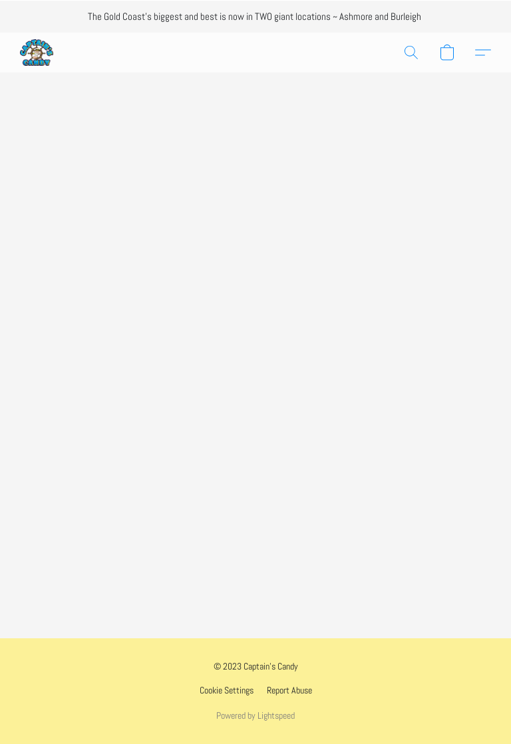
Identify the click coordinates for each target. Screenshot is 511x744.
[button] (36, 52)
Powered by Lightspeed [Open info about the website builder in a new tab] (255, 715)
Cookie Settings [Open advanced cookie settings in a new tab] (227, 690)
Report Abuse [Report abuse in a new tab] (289, 690)
